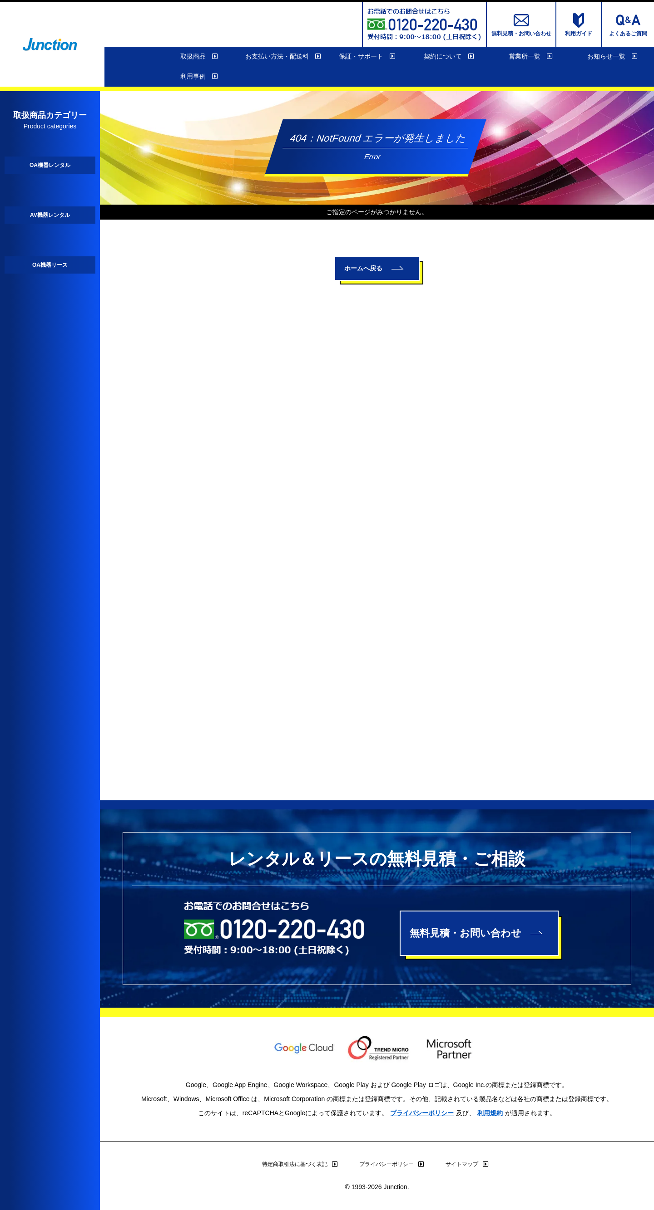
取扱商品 (199, 56)
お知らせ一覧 (613, 56)
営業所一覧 (531, 56)
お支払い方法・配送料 (283, 56)
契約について (450, 56)
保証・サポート (368, 56)
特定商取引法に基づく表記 (301, 1164)
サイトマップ (469, 1164)
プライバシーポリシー (422, 1113)
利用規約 (490, 1113)
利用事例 (199, 76)
